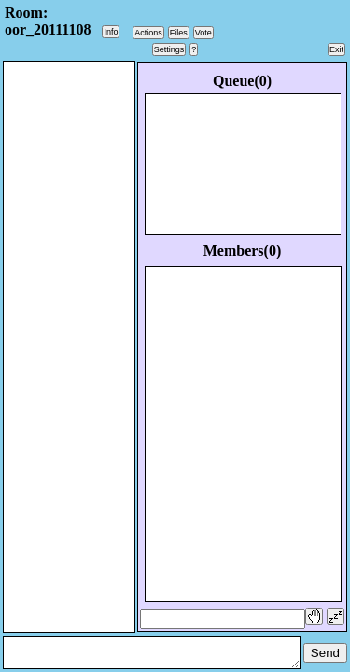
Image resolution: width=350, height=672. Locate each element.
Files (179, 32)
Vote (203, 32)
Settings (169, 49)
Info (111, 31)
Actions (148, 32)
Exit (336, 49)
